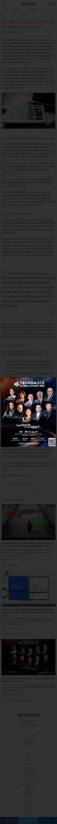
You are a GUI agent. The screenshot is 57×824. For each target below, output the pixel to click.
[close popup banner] (53, 379)
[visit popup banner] (28, 412)
